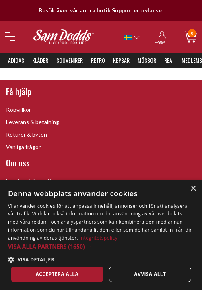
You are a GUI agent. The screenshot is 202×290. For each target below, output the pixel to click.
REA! (168, 60)
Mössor (147, 60)
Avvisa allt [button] (150, 274)
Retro (98, 60)
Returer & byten (26, 134)
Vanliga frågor (23, 146)
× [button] (193, 189)
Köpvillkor (18, 109)
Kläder (40, 60)
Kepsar (121, 60)
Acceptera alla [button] (57, 274)
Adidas (16, 60)
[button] (101, 246)
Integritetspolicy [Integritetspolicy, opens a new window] (98, 237)
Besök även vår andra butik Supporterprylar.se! (101, 10)
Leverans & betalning (32, 121)
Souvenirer (69, 60)
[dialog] (101, 235)
